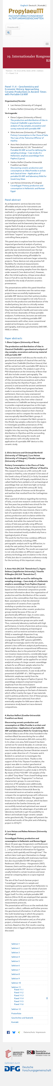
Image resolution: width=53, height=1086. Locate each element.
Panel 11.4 (18, 998)
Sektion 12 (16, 1009)
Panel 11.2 (18, 992)
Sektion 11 (16, 987)
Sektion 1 (15, 943)
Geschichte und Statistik (22, 1017)
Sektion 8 (15, 974)
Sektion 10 (16, 982)
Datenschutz (29, 1032)
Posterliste (16, 1013)
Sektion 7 (15, 969)
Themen (9, 70)
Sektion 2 (15, 948)
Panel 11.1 (18, 989)
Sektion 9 (15, 978)
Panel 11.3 (18, 995)
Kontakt (41, 5)
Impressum (40, 1032)
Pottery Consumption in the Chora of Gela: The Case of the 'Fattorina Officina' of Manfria (29, 138)
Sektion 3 (15, 952)
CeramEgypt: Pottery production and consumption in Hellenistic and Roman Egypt (28, 188)
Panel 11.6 (18, 1004)
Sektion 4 (15, 956)
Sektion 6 (15, 965)
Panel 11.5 (18, 1001)
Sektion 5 (15, 961)
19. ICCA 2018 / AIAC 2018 (24, 70)
